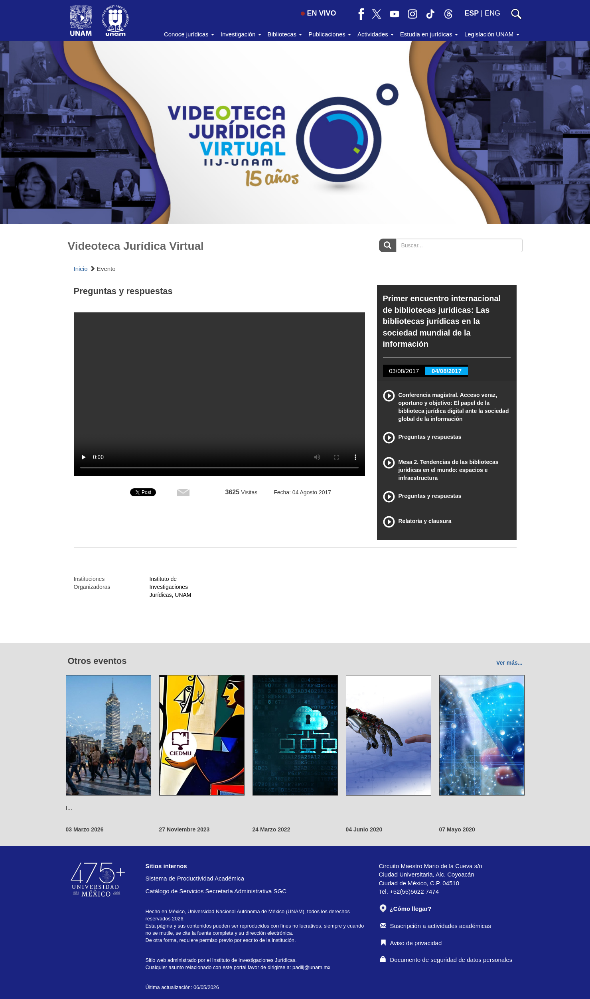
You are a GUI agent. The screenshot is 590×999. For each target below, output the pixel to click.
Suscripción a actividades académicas (435, 925)
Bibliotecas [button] (285, 34)
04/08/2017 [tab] (447, 370)
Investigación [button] (241, 34)
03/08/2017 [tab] (404, 370)
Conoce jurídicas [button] (189, 34)
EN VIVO (318, 13)
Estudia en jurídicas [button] (429, 34)
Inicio (81, 268)
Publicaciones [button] (329, 34)
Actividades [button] (375, 34)
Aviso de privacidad (411, 943)
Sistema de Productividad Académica (195, 878)
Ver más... (509, 662)
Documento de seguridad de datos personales (446, 959)
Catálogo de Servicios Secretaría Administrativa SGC (216, 891)
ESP (471, 13)
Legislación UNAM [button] (491, 34)
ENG (492, 13)
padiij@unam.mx (311, 967)
